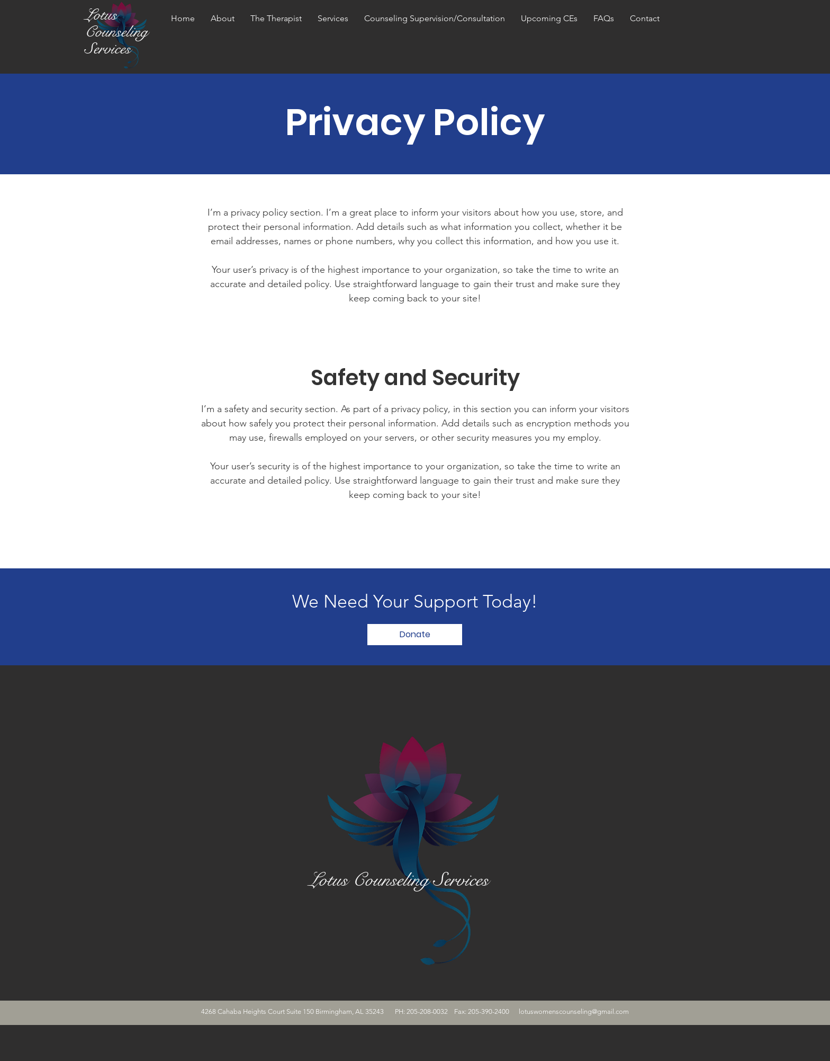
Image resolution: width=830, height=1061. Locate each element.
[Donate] (414, 634)
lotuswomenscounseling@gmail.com (574, 1011)
